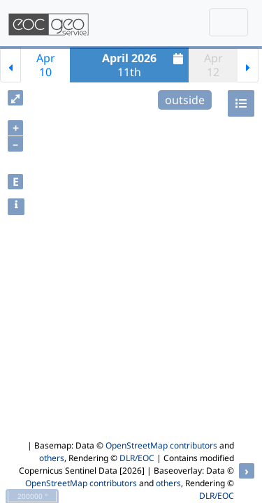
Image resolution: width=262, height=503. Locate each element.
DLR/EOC (136, 458)
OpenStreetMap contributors (161, 445)
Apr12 (213, 65)
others (51, 458)
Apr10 (45, 65)
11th (144, 65)
